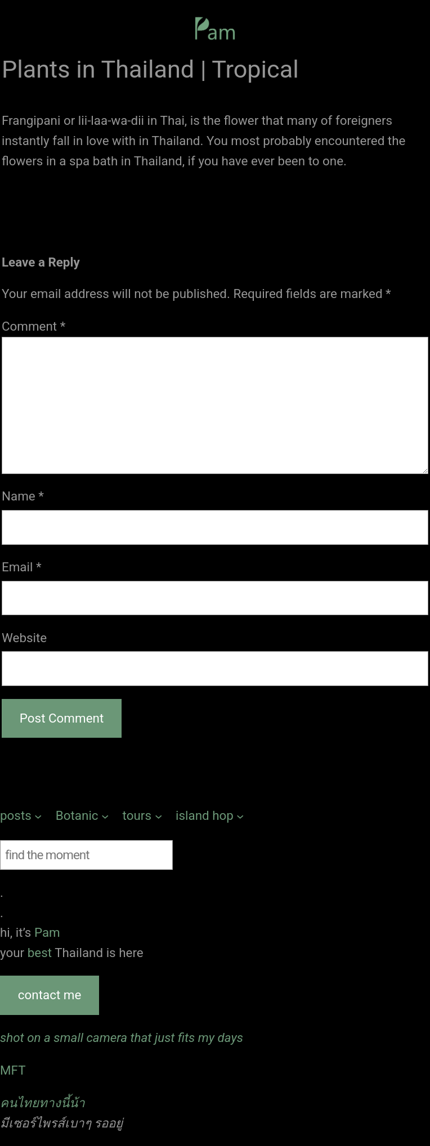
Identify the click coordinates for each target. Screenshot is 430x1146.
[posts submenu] (21, 816)
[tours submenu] (142, 816)
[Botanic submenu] (82, 816)
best (41, 952)
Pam (47, 932)
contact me (49, 994)
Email (22, 567)
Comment (33, 326)
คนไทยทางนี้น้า (42, 1102)
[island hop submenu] (210, 816)
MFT (13, 1070)
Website (24, 637)
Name (23, 496)
